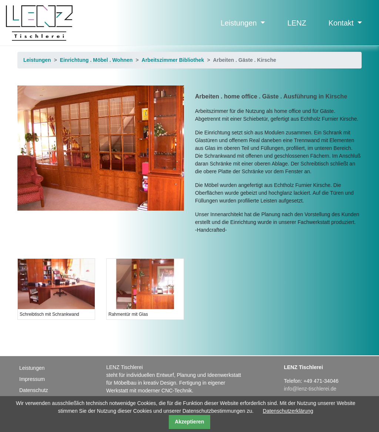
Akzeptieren (189, 422)
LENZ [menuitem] (296, 23)
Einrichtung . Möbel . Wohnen (96, 60)
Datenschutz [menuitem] (33, 390)
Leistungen (240, 23)
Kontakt (342, 23)
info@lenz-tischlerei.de (310, 389)
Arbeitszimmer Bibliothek (173, 60)
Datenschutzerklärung (288, 411)
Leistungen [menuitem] (32, 368)
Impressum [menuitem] (32, 379)
